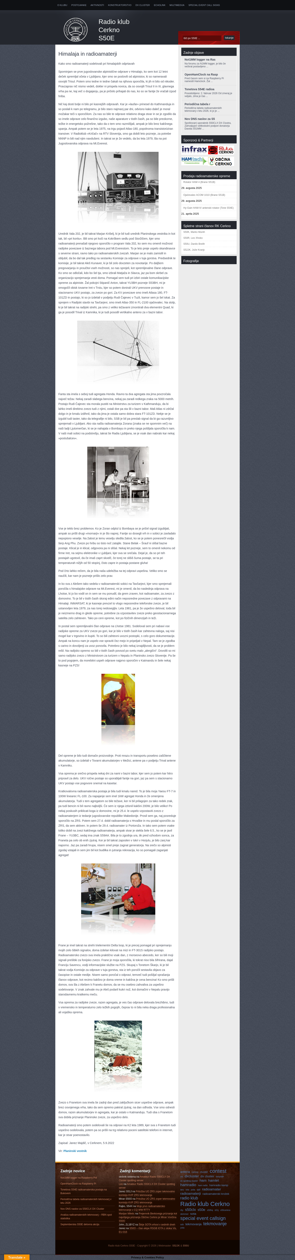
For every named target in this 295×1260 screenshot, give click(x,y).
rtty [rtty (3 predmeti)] (181, 1210)
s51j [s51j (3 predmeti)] (217, 1210)
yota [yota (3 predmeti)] (182, 1227)
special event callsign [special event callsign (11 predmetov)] (203, 1218)
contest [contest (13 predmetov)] (218, 1171)
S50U (186, 1245)
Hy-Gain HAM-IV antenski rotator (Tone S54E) (208, 207)
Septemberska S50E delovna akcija (79, 1224)
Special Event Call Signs (204, 5)
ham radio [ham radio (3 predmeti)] (203, 1185)
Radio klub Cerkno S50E (114, 30)
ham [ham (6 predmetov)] (203, 1180)
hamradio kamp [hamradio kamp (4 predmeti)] (218, 1185)
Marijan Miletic (127, 1213)
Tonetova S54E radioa (199, 89)
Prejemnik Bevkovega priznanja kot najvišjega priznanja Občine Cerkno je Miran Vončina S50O (148, 1217)
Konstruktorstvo (119, 5)
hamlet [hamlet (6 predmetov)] (213, 1180)
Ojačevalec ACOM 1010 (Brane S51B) (204, 195)
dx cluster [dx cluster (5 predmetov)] (207, 1176)
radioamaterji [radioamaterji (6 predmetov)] (190, 1193)
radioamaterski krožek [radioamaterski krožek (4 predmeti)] (216, 1193)
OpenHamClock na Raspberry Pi (78, 1183)
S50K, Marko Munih (194, 232)
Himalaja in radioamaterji (87, 54)
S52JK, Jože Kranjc (194, 249)
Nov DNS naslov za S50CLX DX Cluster (82, 1208)
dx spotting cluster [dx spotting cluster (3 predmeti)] (189, 1181)
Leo (121, 1184)
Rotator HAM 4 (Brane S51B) (199, 182)
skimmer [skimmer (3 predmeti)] (184, 1214)
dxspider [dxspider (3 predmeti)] (220, 1176)
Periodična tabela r (197, 104)
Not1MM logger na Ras (200, 59)
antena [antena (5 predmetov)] (185, 1171)
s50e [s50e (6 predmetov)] (201, 1210)
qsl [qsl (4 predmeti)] (198, 1189)
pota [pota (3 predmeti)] (193, 1189)
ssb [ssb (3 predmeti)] (182, 1224)
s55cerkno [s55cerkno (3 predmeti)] (225, 1210)
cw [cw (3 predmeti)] (181, 1176)
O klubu (62, 5)
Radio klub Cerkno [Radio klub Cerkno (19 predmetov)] (205, 1203)
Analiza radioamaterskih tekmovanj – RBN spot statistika (86, 1216)
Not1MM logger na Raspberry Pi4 (78, 1177)
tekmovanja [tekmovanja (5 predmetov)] (193, 1224)
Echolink (159, 5)
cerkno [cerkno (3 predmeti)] (195, 1172)
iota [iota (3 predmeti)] (187, 1189)
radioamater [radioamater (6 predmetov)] (211, 1189)
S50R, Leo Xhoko (193, 238)
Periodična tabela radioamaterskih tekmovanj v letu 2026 (85, 1201)
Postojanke (78, 5)
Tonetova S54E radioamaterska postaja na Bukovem (83, 1191)
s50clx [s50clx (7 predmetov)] (190, 1209)
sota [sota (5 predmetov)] (193, 1213)
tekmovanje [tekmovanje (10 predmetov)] (215, 1223)
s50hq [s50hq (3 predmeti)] (210, 1210)
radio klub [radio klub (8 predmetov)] (189, 1198)
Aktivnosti (97, 5)
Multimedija (177, 5)
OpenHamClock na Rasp (201, 74)
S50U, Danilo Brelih (194, 243)
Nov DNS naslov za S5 (200, 119)
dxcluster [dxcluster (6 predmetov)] (192, 1176)
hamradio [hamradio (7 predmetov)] (188, 1185)
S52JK (176, 1245)
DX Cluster (143, 5)
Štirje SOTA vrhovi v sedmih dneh (157, 1224)
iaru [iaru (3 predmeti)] (182, 1189)
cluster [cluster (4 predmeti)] (204, 1171)
